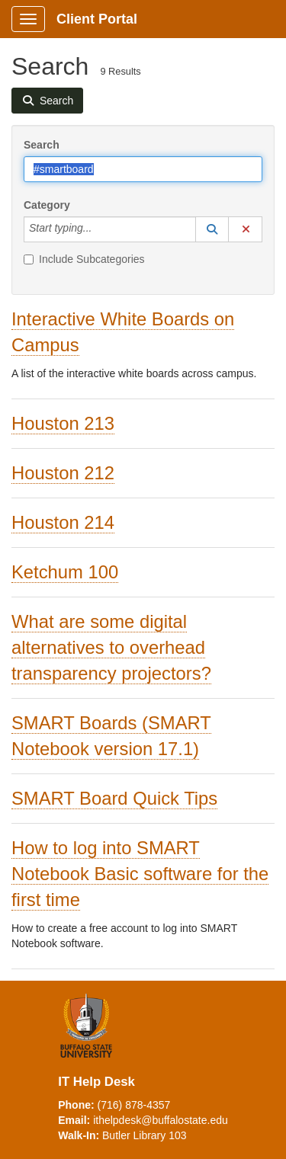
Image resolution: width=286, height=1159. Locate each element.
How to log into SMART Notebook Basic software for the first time (139, 873)
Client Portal (96, 19)
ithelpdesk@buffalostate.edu (160, 1120)
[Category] (100, 229)
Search (41, 145)
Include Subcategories (84, 259)
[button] (212, 229)
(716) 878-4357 (134, 1105)
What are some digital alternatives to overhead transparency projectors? (111, 647)
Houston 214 (62, 522)
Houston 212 (62, 473)
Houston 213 (62, 423)
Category (47, 205)
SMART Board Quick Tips (114, 798)
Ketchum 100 (64, 572)
